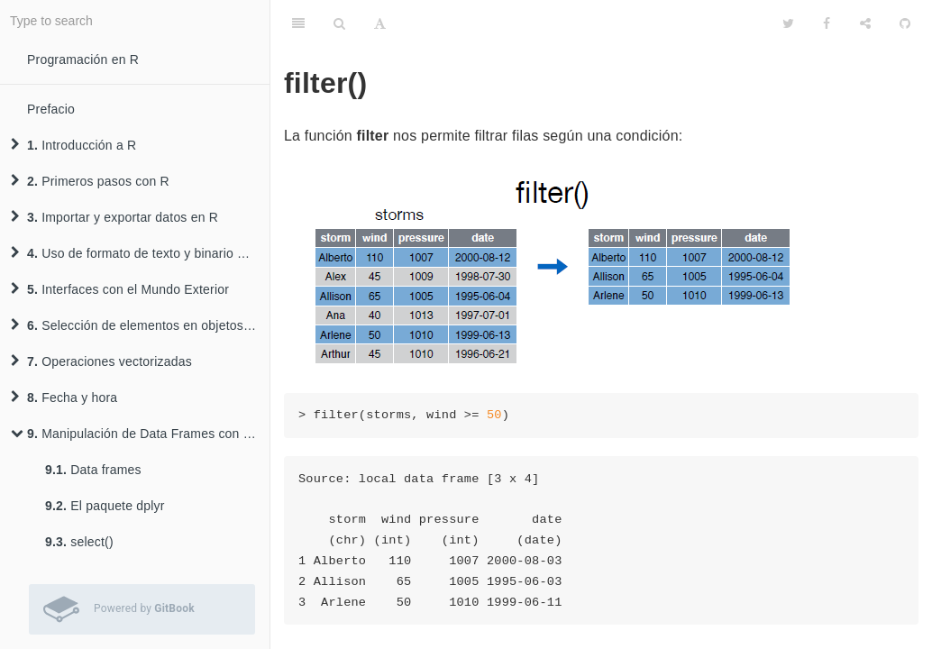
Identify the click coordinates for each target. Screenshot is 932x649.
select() (79, 542)
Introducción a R (73, 145)
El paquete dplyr (105, 505)
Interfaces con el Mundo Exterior (120, 289)
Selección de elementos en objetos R (133, 325)
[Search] (339, 22)
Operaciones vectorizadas (101, 361)
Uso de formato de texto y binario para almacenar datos (140, 253)
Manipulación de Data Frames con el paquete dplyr (140, 433)
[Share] (865, 22)
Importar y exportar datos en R (114, 217)
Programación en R (83, 59)
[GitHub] (905, 22)
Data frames (93, 469)
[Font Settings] (380, 22)
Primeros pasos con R (90, 181)
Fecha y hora (64, 397)
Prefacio (51, 109)
